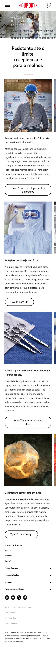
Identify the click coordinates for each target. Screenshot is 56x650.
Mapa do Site (10, 618)
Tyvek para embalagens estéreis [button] (28, 422)
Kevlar (8, 550)
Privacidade (10, 612)
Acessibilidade (11, 623)
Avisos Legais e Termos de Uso (18, 607)
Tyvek (8, 561)
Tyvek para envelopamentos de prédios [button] (28, 189)
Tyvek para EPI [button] (19, 302)
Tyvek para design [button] (21, 534)
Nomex (8, 556)
